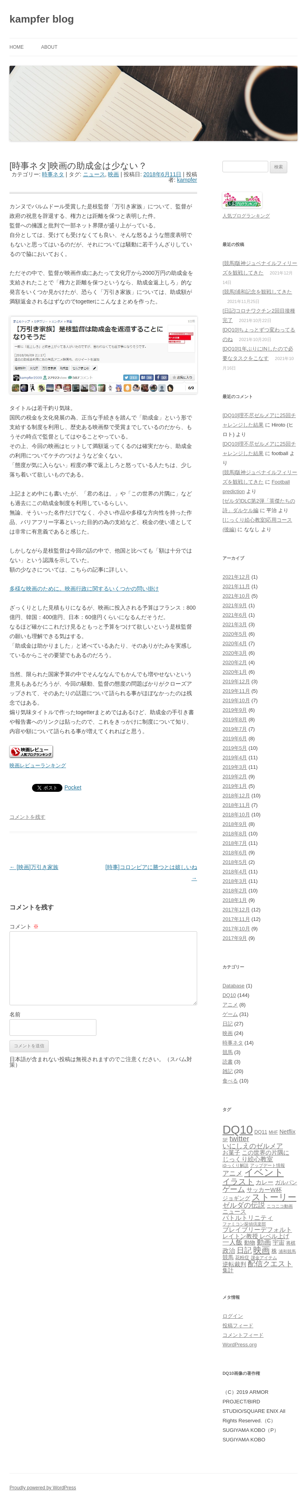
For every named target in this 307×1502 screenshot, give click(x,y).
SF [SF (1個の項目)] (225, 1139)
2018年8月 (234, 834)
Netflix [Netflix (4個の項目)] (287, 1131)
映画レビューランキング (37, 765)
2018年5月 (234, 862)
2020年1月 (234, 672)
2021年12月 (236, 577)
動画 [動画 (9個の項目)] (264, 1242)
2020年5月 (234, 634)
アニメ (230, 1005)
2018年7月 (234, 843)
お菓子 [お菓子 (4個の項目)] (231, 1152)
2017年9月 (234, 938)
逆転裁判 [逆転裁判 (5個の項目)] (234, 1264)
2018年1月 (234, 900)
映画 (113, 174)
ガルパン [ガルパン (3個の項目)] (286, 1183)
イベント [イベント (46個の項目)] (264, 1172)
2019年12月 (236, 681)
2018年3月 (234, 881)
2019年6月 (234, 738)
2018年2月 (234, 891)
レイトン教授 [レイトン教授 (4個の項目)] (240, 1236)
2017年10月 (236, 929)
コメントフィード (243, 1335)
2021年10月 (236, 596)
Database (233, 986)
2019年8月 (234, 719)
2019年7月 (234, 729)
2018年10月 (236, 815)
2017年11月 (236, 919)
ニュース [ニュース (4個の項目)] (234, 1211)
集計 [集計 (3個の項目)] (228, 1270)
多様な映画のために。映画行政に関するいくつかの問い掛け (84, 588)
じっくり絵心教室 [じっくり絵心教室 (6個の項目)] (247, 1159)
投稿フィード (237, 1326)
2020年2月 (234, 662)
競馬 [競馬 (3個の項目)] (228, 1257)
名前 (15, 1014)
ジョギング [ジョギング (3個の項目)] (236, 1198)
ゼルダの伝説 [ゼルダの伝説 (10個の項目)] (243, 1205)
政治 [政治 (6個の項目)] (228, 1250)
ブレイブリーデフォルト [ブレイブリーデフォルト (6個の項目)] (257, 1229)
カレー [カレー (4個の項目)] (264, 1182)
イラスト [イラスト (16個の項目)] (238, 1181)
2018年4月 (234, 872)
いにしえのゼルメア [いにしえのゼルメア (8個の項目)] (252, 1146)
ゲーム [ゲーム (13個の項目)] (233, 1189)
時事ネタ (53, 174)
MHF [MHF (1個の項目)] (273, 1132)
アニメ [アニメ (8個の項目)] (232, 1173)
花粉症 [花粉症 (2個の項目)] (242, 1257)
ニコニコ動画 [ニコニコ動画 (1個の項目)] (280, 1206)
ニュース (94, 174)
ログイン (232, 1316)
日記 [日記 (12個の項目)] (244, 1250)
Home (16, 47)
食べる (230, 1081)
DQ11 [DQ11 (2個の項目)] (260, 1132)
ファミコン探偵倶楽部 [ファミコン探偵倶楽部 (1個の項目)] (244, 1224)
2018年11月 (236, 805)
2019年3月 (234, 767)
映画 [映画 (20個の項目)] (261, 1249)
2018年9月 (234, 824)
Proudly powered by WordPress (42, 1488)
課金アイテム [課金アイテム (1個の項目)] (264, 1257)
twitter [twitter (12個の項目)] (239, 1138)
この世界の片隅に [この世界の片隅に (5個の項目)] (265, 1152)
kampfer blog (41, 19)
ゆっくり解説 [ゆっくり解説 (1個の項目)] (235, 1165)
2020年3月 (234, 653)
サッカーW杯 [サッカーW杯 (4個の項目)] (264, 1190)
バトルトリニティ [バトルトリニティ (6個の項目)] (247, 1217)
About (49, 47)
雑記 (227, 1071)
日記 (227, 1024)
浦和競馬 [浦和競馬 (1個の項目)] (287, 1251)
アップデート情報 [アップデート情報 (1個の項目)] (267, 1165)
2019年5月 (234, 748)
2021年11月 (236, 586)
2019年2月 (234, 777)
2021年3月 (234, 624)
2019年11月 (236, 691)
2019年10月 (236, 700)
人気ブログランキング (246, 215)
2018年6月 (234, 853)
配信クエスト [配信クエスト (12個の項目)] (270, 1264)
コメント (24, 926)
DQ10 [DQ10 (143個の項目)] (237, 1129)
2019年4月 (234, 758)
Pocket (72, 787)
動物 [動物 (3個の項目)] (249, 1243)
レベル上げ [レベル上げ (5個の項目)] (274, 1236)
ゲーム (230, 1014)
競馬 (227, 1052)
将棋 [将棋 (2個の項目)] (291, 1243)
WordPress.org (239, 1345)
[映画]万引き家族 (33, 867)
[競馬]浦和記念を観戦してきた (257, 292)
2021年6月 (234, 615)
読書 (227, 1062)
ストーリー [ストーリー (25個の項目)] (274, 1197)
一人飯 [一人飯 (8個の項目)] (232, 1242)
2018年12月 (236, 796)
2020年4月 (234, 643)
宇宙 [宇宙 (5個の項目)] (278, 1242)
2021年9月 (234, 605)
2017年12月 (236, 910)
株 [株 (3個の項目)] (274, 1251)
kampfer (187, 180)
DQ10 (229, 995)
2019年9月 (234, 710)
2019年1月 (234, 786)
